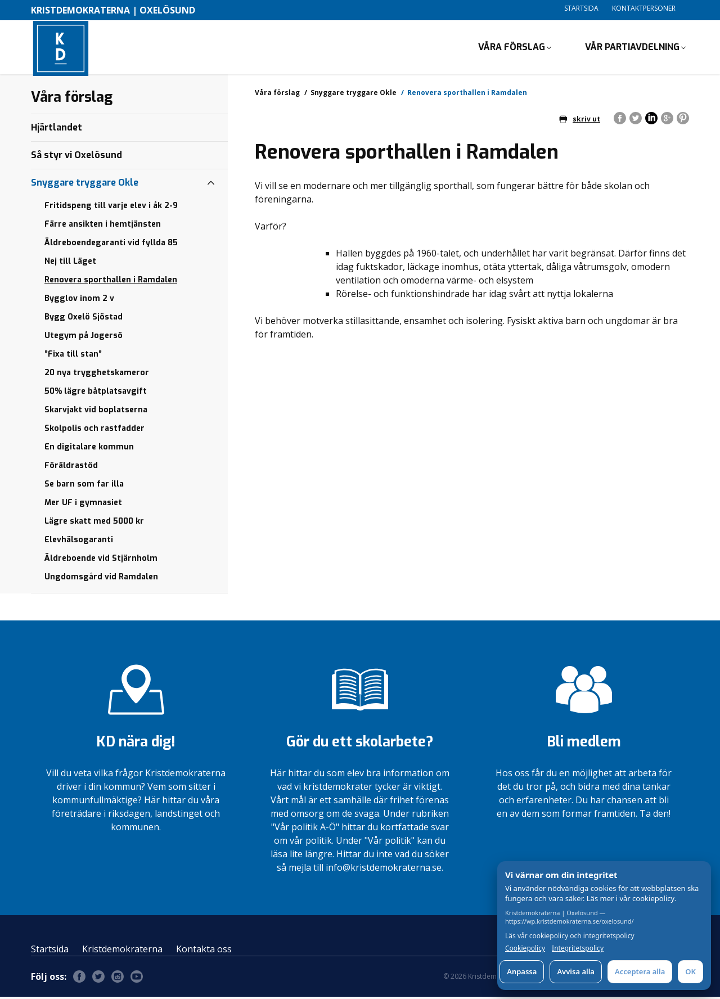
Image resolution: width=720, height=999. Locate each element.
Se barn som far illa (84, 486)
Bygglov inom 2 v (79, 300)
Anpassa (522, 971)
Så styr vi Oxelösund (76, 157)
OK (690, 971)
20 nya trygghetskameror (96, 375)
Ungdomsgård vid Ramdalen (101, 579)
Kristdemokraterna (122, 951)
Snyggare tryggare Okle (353, 95)
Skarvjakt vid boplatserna (95, 412)
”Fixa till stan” (73, 356)
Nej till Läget (70, 263)
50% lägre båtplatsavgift (95, 393)
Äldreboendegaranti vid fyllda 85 (111, 245)
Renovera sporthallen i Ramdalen (110, 282)
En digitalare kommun (89, 449)
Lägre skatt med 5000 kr (94, 523)
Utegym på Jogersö (83, 337)
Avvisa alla (576, 971)
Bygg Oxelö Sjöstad (83, 319)
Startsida (581, 8)
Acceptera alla (640, 971)
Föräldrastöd (71, 467)
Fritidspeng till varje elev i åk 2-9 (111, 207)
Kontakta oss (204, 951)
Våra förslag (511, 48)
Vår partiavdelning (632, 48)
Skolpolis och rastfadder (94, 430)
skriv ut (579, 121)
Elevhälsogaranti (78, 542)
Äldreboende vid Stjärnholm (101, 560)
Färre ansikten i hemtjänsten (102, 226)
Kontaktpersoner (644, 8)
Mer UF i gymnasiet (83, 505)
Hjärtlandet (56, 130)
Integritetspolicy (578, 948)
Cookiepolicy (525, 948)
